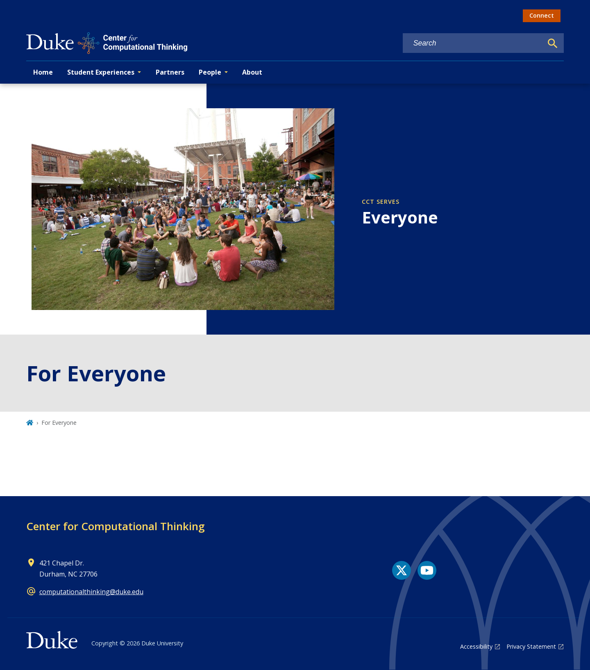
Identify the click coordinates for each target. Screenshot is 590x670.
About (252, 72)
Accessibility (476, 646)
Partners (170, 72)
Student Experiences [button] (100, 72)
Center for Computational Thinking (115, 526)
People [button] (210, 72)
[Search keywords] (472, 43)
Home (43, 72)
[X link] (401, 570)
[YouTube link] (427, 570)
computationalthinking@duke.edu (91, 591)
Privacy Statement (531, 646)
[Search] (552, 43)
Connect (541, 15)
